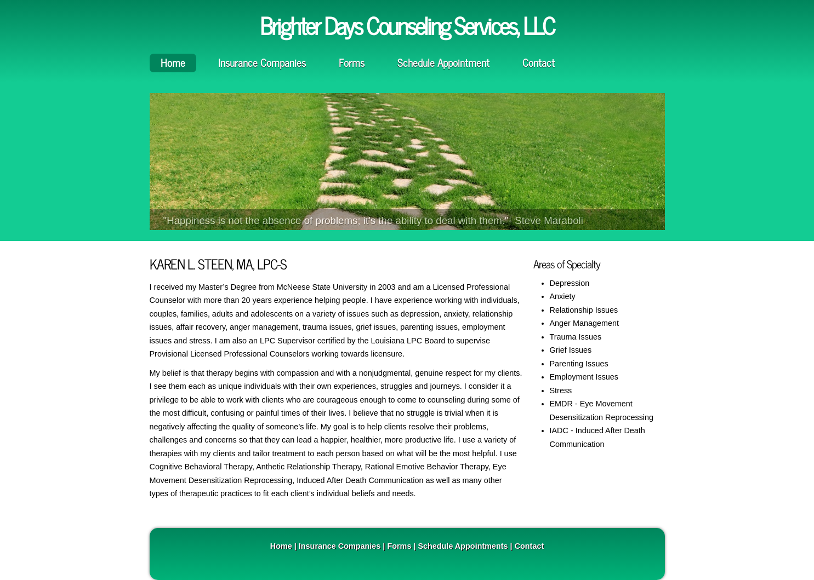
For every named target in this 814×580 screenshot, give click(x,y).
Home (173, 62)
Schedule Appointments (463, 546)
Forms (352, 62)
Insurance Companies (262, 62)
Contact (538, 62)
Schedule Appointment (443, 62)
